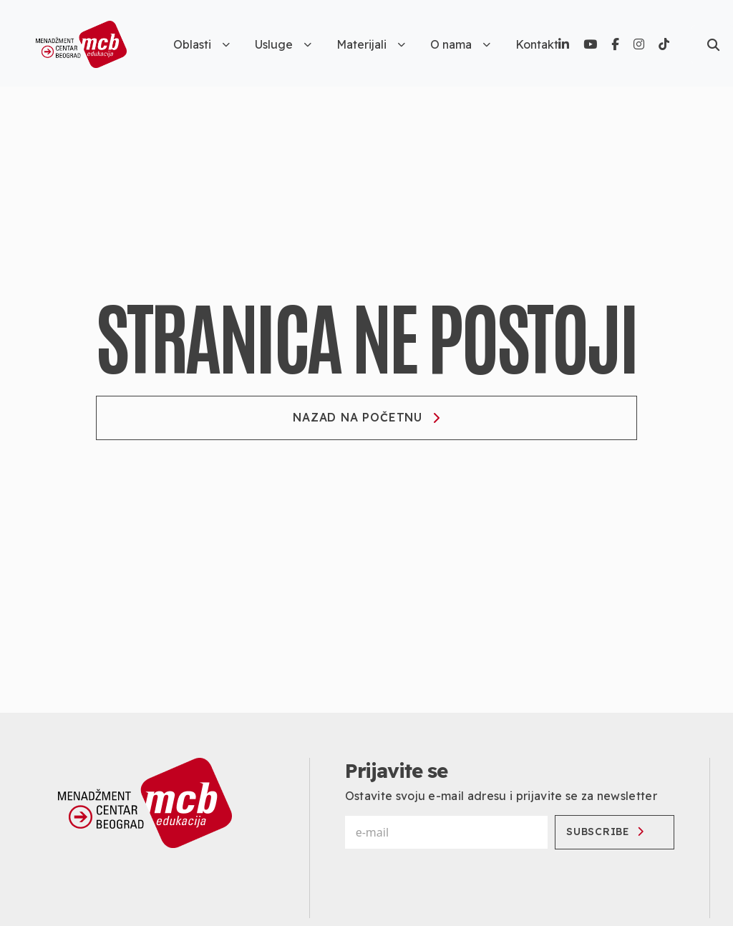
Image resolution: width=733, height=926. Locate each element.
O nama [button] (460, 44)
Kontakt (536, 44)
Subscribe (607, 831)
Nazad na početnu (366, 417)
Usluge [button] (283, 44)
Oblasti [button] (201, 44)
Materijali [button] (370, 44)
